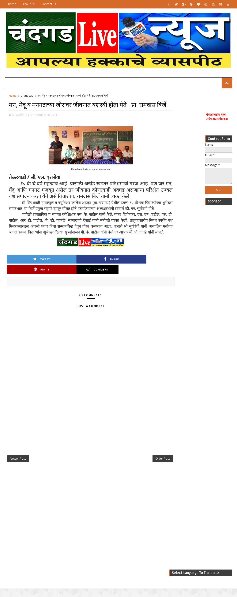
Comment (140, 287)
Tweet (25, 287)
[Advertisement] (218, 271)
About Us (29, 4)
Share (63, 287)
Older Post (147, 477)
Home (12, 4)
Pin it (102, 287)
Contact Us (48, 4)
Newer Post (18, 477)
